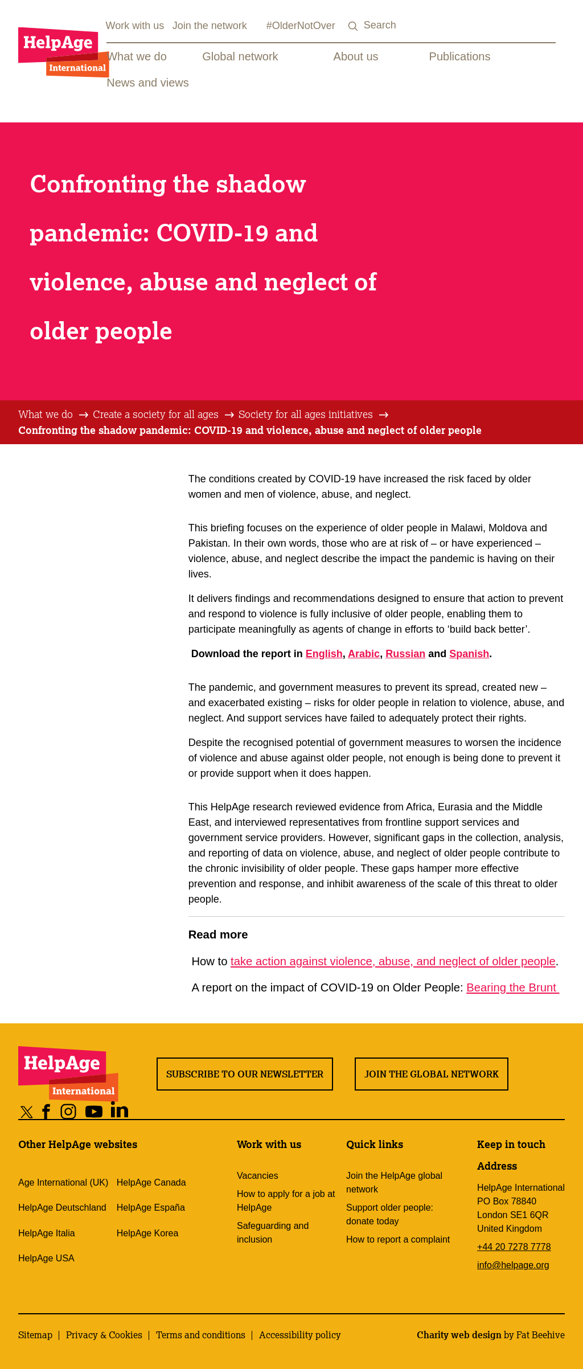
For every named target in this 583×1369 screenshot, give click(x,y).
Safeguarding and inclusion (273, 1232)
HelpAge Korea (148, 1233)
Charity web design (459, 1335)
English (324, 653)
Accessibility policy (300, 1335)
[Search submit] (354, 26)
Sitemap (35, 1335)
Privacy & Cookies (104, 1335)
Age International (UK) (63, 1182)
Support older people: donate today (389, 1214)
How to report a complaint (398, 1239)
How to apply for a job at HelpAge (286, 1200)
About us (356, 56)
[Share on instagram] (68, 1111)
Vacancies (257, 1176)
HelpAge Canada (151, 1182)
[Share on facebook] (46, 1111)
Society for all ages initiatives (306, 414)
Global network (240, 56)
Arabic (364, 653)
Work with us (135, 25)
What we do (136, 56)
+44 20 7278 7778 (514, 1247)
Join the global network (431, 1074)
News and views (147, 82)
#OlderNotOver (300, 25)
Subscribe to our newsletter (244, 1074)
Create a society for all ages (156, 414)
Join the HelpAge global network (394, 1182)
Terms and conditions (200, 1335)
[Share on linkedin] (119, 1111)
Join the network (210, 25)
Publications (460, 56)
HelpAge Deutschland (62, 1207)
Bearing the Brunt (512, 987)
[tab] (54, 415)
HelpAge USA (46, 1258)
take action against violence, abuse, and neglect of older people (393, 961)
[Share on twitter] (27, 1111)
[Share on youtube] (94, 1111)
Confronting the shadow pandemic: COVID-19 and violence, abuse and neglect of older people (250, 430)
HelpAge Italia (46, 1233)
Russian (405, 653)
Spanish (469, 653)
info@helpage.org (513, 1265)
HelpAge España (151, 1207)
